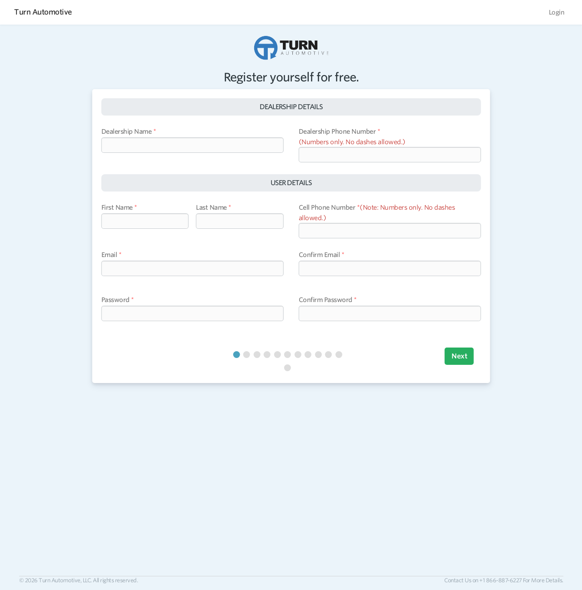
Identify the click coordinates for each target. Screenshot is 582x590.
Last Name (211, 207)
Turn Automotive (43, 12)
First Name (117, 207)
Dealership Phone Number (337, 131)
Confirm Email (319, 254)
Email (109, 254)
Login (557, 12)
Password (115, 299)
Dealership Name (126, 131)
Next (459, 356)
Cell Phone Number (327, 207)
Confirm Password (325, 299)
